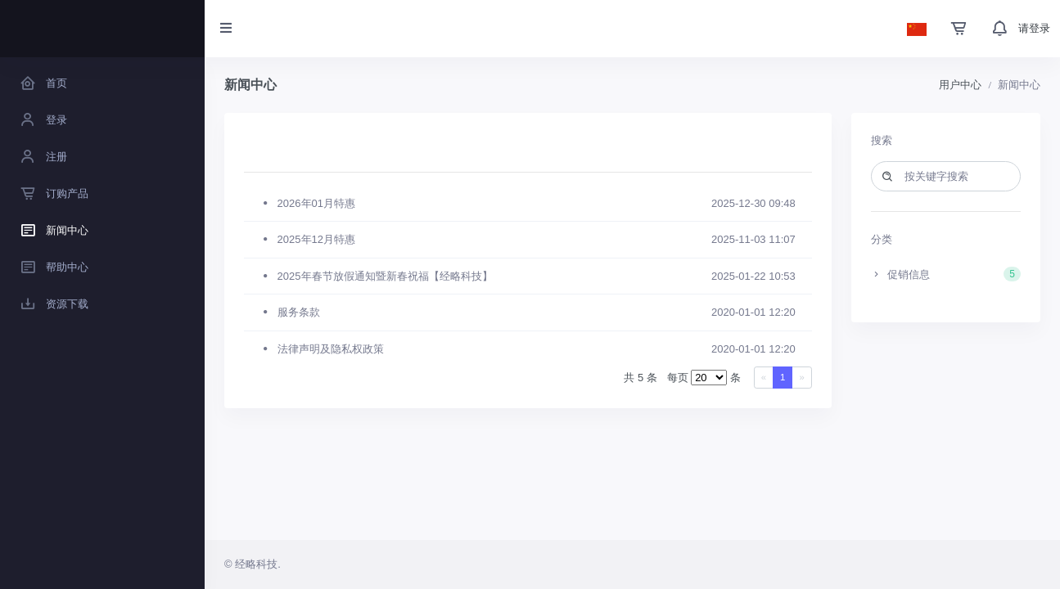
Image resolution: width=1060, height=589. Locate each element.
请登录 (1034, 28)
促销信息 (946, 274)
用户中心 (960, 85)
